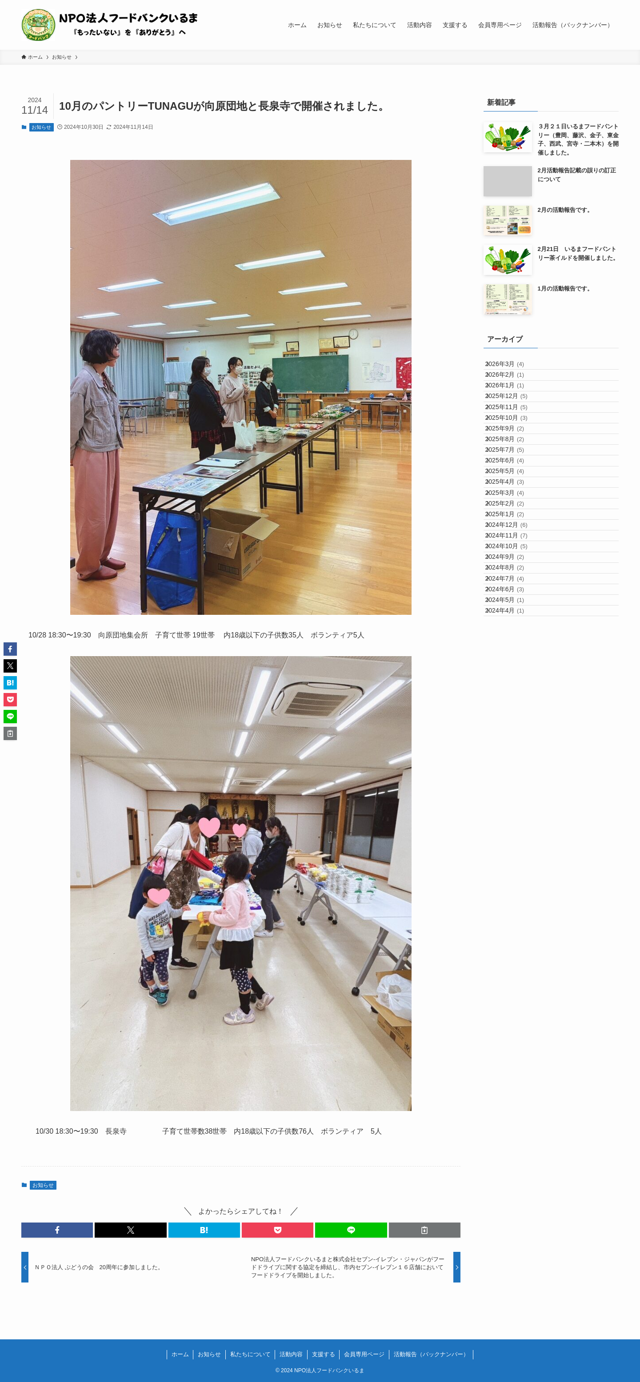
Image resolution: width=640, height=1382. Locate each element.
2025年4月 (512, 570)
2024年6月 (512, 755)
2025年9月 (512, 478)
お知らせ (41, 127)
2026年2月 (512, 386)
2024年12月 (514, 645)
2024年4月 (512, 792)
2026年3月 (512, 367)
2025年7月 (512, 515)
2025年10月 (514, 460)
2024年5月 (512, 774)
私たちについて (250, 1354)
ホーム (180, 1354)
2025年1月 (512, 626)
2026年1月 (512, 404)
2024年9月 (512, 700)
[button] (57, 1230)
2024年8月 (512, 718)
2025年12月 (514, 423)
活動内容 (291, 1354)
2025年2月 (512, 608)
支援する (323, 1354)
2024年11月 (514, 663)
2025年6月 (512, 534)
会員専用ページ (364, 1354)
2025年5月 (512, 552)
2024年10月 (514, 681)
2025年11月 (514, 441)
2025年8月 (512, 497)
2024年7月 (512, 737)
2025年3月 (512, 589)
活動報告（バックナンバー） (431, 1354)
